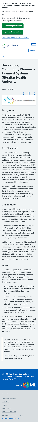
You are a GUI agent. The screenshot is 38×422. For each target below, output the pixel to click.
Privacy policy (6, 408)
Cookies (4, 405)
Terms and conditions (9, 412)
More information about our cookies (15, 38)
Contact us (5, 402)
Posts (4, 56)
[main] (19, 214)
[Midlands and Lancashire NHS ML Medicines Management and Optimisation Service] (33, 44)
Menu (32, 50)
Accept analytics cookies (12, 26)
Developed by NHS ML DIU (10, 418)
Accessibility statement (9, 399)
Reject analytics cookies (12, 32)
